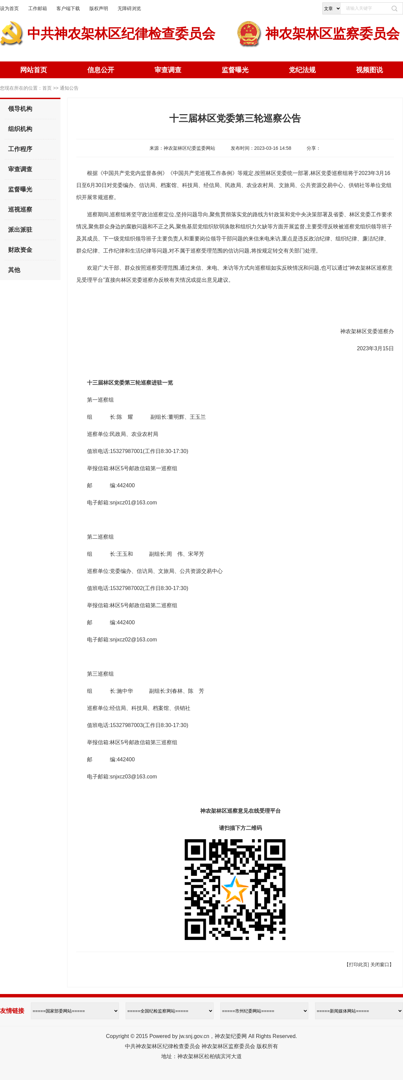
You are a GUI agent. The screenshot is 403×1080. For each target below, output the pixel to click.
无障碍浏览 (129, 8)
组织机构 (20, 129)
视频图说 (369, 70)
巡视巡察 (20, 209)
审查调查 (167, 70)
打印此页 (358, 964)
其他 (14, 270)
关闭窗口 (379, 964)
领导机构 (20, 108)
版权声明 (98, 8)
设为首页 (9, 8)
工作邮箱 (37, 8)
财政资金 (20, 249)
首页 (47, 88)
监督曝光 (235, 70)
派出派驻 (20, 229)
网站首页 (33, 70)
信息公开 (100, 70)
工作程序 (20, 149)
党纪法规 (302, 70)
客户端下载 (68, 8)
